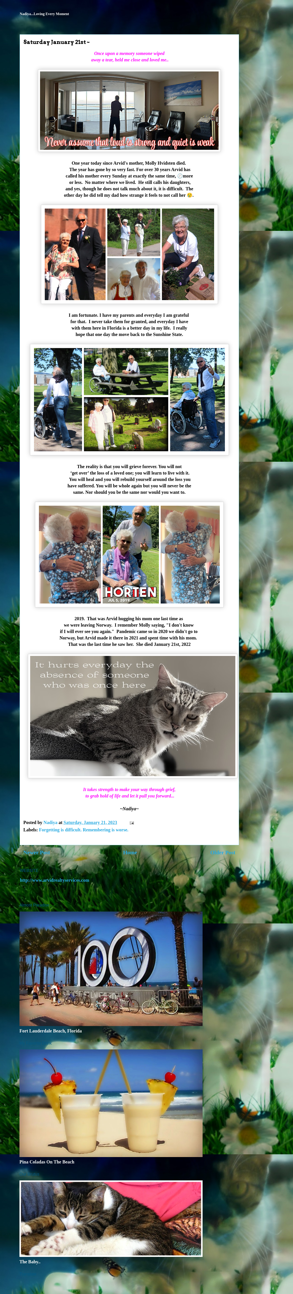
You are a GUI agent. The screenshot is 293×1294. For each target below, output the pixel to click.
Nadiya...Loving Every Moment (44, 14)
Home (130, 852)
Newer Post (36, 852)
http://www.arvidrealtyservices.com (54, 880)
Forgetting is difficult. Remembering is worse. (83, 829)
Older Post (222, 852)
